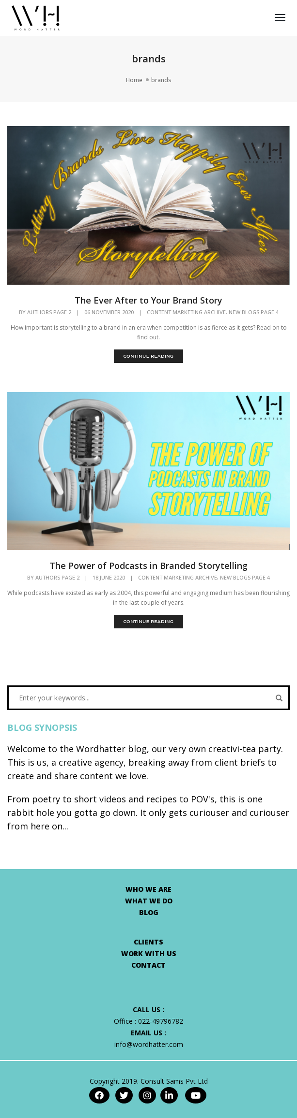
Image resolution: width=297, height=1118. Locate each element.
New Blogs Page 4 (254, 312)
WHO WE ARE (148, 889)
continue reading (148, 356)
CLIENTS (148, 941)
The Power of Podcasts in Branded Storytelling (148, 565)
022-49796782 (160, 1021)
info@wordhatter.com (148, 1044)
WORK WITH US (148, 953)
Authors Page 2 (49, 312)
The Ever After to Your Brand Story (148, 300)
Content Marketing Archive (186, 312)
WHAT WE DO (148, 900)
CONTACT (148, 965)
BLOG (148, 912)
